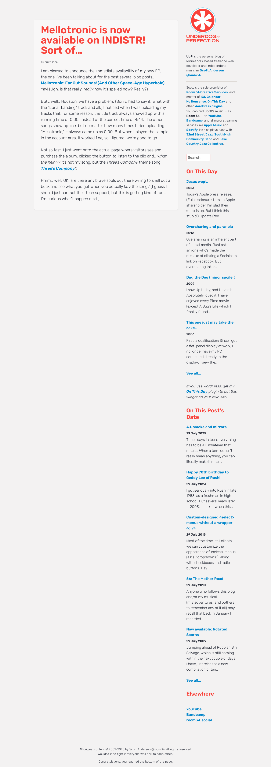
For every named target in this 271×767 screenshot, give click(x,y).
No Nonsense (196, 101)
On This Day (216, 101)
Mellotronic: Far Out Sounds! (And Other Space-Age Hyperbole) (103, 83)
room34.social (199, 720)
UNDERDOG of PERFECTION (210, 21)
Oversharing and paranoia (209, 226)
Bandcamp (194, 120)
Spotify (192, 130)
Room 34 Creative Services (207, 92)
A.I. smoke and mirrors (206, 427)
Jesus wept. (197, 181)
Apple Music (213, 125)
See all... (193, 373)
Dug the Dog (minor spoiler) (210, 277)
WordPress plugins (209, 106)
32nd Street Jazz (199, 134)
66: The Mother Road (204, 579)
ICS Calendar (210, 97)
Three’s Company (58, 168)
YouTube (214, 116)
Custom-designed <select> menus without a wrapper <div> (210, 522)
